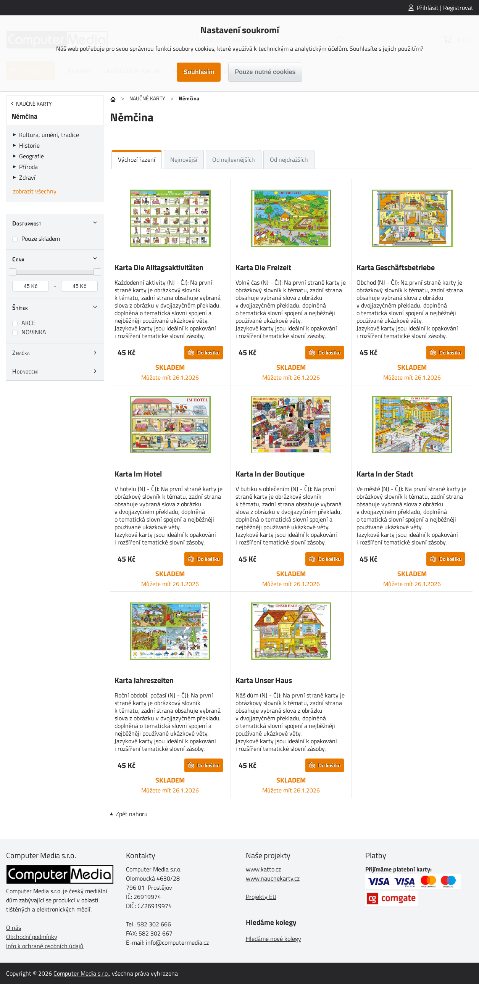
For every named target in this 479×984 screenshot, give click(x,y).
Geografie (31, 156)
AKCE (28, 322)
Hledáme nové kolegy (273, 938)
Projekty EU (261, 896)
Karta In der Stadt (384, 474)
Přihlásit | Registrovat (445, 7)
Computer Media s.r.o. (81, 973)
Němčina (24, 116)
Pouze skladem (40, 238)
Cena (18, 259)
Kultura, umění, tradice (49, 134)
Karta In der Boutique (270, 474)
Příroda (28, 166)
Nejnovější (183, 159)
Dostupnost (27, 223)
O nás (13, 927)
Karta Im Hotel (138, 474)
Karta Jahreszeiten (144, 680)
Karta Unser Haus (263, 680)
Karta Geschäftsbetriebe (395, 267)
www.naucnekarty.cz (273, 878)
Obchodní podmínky (31, 936)
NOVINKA (33, 332)
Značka (21, 352)
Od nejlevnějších (233, 159)
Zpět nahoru (132, 813)
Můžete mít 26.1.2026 (170, 377)
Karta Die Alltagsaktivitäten (159, 267)
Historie (29, 145)
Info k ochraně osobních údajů (45, 945)
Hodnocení (25, 371)
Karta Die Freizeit (263, 267)
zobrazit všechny (34, 191)
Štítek (20, 307)
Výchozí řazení (136, 159)
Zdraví (27, 177)
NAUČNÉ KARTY (147, 98)
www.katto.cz (263, 869)
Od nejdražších (289, 159)
